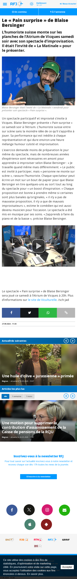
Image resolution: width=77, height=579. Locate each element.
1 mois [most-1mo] (29, 396)
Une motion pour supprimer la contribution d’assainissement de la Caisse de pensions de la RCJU (34, 427)
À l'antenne (57, 11)
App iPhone (29, 524)
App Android (46, 524)
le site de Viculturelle (42, 300)
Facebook (11, 510)
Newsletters (64, 510)
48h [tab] (5, 396)
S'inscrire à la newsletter (38, 476)
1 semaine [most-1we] (16, 396)
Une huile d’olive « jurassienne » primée (38, 375)
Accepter (67, 567)
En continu (19, 11)
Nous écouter (69, 3)
